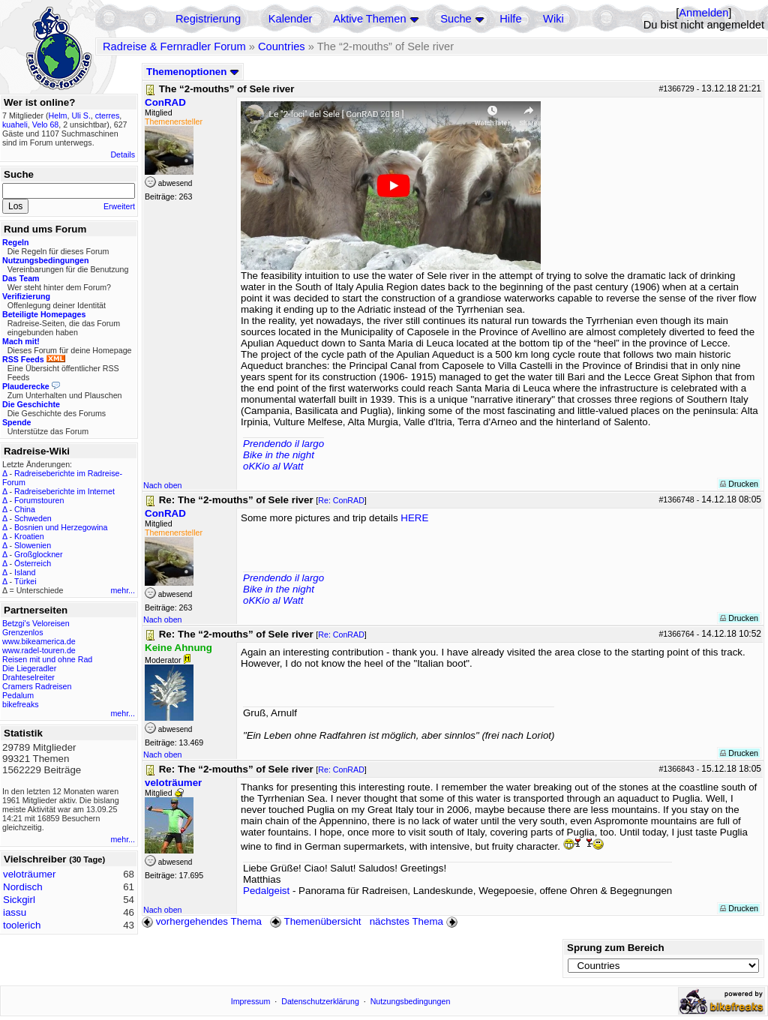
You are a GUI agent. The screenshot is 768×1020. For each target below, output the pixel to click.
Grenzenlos (23, 632)
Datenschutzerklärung (320, 1001)
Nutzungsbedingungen (410, 1001)
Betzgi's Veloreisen (36, 623)
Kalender (290, 19)
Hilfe (510, 19)
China (24, 509)
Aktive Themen (369, 19)
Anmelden (703, 13)
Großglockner (38, 554)
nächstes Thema (415, 921)
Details (122, 154)
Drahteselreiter (28, 677)
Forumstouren (39, 500)
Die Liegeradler (29, 668)
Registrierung (208, 19)
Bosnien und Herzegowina (60, 527)
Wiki (553, 19)
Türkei (25, 581)
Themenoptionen (192, 71)
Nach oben (162, 485)
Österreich (32, 563)
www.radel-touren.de (39, 650)
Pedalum (18, 695)
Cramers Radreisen (36, 686)
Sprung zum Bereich (615, 947)
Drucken (739, 483)
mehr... (122, 590)
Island (24, 572)
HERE (414, 518)
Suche (456, 19)
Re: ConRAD (341, 500)
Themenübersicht (315, 921)
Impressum (251, 1001)
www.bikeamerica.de (39, 641)
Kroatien (29, 536)
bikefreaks (20, 704)
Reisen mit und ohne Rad (47, 659)
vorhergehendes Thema (202, 921)
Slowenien (32, 545)
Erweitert (119, 206)
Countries (281, 46)
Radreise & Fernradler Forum (174, 46)
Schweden (33, 518)
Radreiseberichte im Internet (64, 491)
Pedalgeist (266, 890)
